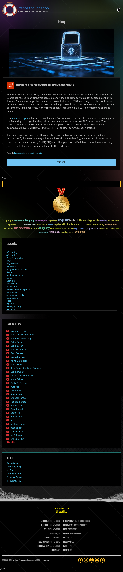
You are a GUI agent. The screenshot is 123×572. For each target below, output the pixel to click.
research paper (19, 118)
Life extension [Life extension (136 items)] (22, 228)
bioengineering (13, 306)
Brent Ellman (17, 416)
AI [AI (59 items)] (12, 221)
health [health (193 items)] (62, 225)
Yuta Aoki (15, 387)
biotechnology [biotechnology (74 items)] (85, 220)
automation (12, 298)
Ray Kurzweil (12, 263)
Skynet (9, 272)
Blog (61, 22)
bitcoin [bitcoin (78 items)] (96, 220)
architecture (12, 286)
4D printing (11, 255)
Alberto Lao (16, 394)
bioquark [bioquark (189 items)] (63, 220)
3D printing (11, 252)
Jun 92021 (11, 85)
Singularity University (16, 269)
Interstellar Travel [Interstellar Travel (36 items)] (111, 225)
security (39, 153)
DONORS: (53, 533)
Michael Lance (18, 424)
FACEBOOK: (44, 521)
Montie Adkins (17, 431)
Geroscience (12, 463)
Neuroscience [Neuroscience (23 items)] (58, 229)
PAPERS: (66, 546)
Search (117, 184)
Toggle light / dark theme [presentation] (118, 10)
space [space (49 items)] (118, 228)
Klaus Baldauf (17, 379)
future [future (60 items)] (44, 225)
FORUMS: (54, 550)
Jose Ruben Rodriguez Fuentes (26, 368)
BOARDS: (66, 533)
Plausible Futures (14, 477)
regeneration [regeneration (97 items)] (93, 228)
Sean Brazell (17, 409)
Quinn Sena (16, 342)
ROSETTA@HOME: (43, 546)
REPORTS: (66, 538)
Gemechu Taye (18, 357)
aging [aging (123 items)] (8, 220)
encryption (31, 153)
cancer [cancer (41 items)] (117, 221)
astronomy (11, 292)
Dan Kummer (17, 372)
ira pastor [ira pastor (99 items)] (8, 228)
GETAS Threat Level (61, 511)
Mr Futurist (11, 470)
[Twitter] (86, 560)
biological (11, 309)
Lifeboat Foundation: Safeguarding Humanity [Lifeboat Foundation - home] (54, 9)
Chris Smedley (17, 439)
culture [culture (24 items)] (18, 225)
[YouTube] (97, 560)
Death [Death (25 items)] (22, 225)
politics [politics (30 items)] (64, 229)
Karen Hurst (16, 364)
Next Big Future (13, 473)
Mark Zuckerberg (14, 275)
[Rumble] (102, 560)
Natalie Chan (17, 405)
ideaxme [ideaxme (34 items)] (88, 225)
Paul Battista (17, 353)
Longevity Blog (13, 466)
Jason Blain (16, 428)
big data (10, 303)
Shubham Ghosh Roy (21, 338)
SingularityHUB (13, 481)
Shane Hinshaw (18, 398)
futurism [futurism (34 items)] (50, 225)
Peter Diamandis (14, 258)
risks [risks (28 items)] (107, 229)
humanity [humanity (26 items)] (82, 225)
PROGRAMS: (67, 542)
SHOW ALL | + (10, 442)
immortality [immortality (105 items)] (98, 224)
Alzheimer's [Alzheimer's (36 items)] (18, 221)
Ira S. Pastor (16, 435)
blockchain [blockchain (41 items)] (103, 221)
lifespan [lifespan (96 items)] (34, 228)
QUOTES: (66, 550)
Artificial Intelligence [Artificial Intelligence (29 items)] (41, 221)
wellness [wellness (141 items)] (80, 232)
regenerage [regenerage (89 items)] (80, 228)
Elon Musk (11, 266)
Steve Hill (15, 413)
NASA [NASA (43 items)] (52, 229)
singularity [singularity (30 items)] (112, 229)
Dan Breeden (17, 346)
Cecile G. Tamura (19, 383)
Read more (61, 162)
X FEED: (45, 529)
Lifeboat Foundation (19, 560)
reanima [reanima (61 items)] (70, 228)
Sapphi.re (46, 560)
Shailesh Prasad (18, 349)
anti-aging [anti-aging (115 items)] (28, 220)
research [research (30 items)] (102, 229)
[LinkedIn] (91, 560)
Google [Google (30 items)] (56, 225)
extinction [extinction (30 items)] (38, 225)
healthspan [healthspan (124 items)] (73, 224)
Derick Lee (16, 390)
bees (8, 301)
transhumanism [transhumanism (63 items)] (67, 232)
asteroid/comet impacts (18, 289)
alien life (10, 281)
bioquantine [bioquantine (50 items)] (52, 221)
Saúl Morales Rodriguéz (22, 334)
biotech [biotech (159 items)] (73, 220)
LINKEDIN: (44, 525)
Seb (12, 420)
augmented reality (15, 295)
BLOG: (65, 529)
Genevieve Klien (20, 153)
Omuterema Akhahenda (22, 375)
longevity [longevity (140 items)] (44, 228)
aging (9, 278)
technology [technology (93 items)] (54, 232)
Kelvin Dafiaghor (19, 361)
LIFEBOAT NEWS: (69, 521)
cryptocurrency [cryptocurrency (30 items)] (12, 225)
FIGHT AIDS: (47, 538)
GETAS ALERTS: (68, 525)
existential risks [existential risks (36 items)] (29, 225)
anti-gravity (11, 283)
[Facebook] (80, 560)
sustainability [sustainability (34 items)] (43, 233)
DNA (8, 261)
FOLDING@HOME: (44, 542)
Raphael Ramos (18, 402)
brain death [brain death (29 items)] (111, 221)
